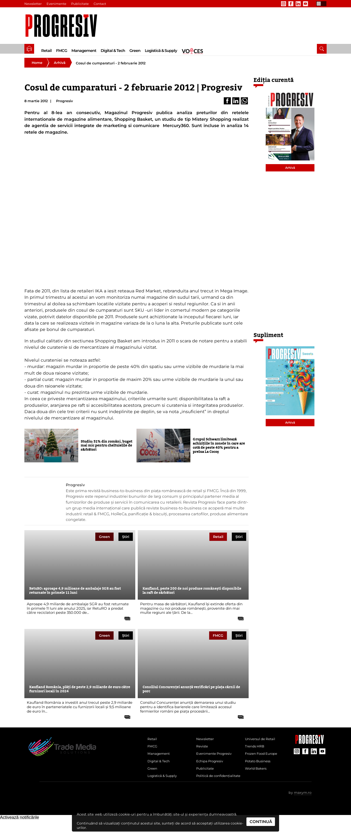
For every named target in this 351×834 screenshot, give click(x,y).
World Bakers (257, 775)
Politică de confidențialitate (210, 786)
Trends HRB (255, 750)
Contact (100, 4)
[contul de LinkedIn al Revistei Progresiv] (298, 3)
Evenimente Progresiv (216, 758)
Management (83, 50)
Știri (125, 540)
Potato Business (259, 766)
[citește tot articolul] (125, 620)
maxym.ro (303, 806)
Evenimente (57, 4)
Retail (46, 50)
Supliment (268, 338)
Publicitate (80, 4)
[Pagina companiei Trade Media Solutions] (309, 745)
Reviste (202, 750)
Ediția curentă (274, 83)
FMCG (61, 50)
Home (37, 66)
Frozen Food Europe (263, 758)
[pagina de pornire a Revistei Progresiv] (29, 49)
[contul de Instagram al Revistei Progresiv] (283, 3)
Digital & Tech (113, 50)
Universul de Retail (261, 742)
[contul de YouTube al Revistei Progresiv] (305, 3)
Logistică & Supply (161, 50)
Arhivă (60, 66)
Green (134, 50)
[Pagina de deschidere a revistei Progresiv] (63, 25)
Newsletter (33, 4)
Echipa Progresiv (211, 766)
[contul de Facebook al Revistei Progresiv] (290, 3)
